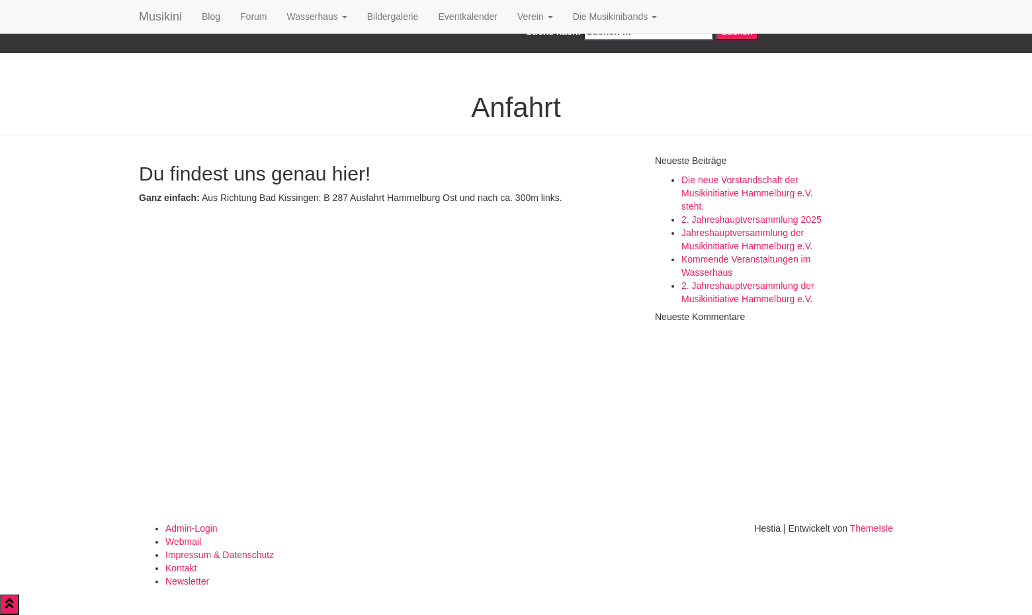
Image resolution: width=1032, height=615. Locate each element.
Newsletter (187, 581)
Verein (535, 16)
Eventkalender (468, 16)
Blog (211, 16)
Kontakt (180, 568)
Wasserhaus (317, 16)
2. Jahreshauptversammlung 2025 (751, 219)
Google (322, 46)
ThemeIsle (871, 528)
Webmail (183, 541)
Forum (253, 16)
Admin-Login (191, 528)
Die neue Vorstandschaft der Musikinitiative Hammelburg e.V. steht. (747, 193)
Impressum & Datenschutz (219, 555)
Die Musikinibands (615, 16)
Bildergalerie (393, 16)
